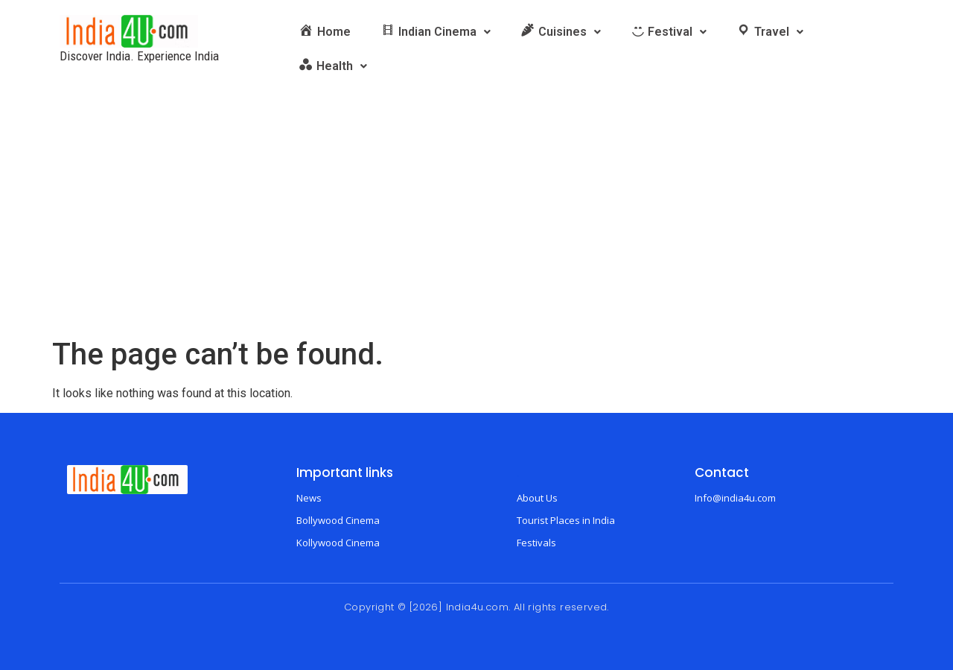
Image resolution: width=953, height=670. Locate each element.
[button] (436, 32)
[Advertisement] (476, 225)
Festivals (536, 542)
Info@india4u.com (735, 498)
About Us (537, 498)
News (309, 498)
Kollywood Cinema (338, 542)
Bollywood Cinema (338, 520)
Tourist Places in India (566, 520)
